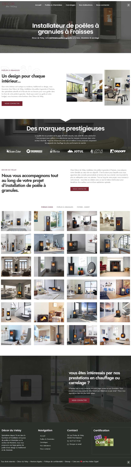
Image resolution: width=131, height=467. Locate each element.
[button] (12, 103)
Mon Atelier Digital (91, 461)
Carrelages (70, 5)
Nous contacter (102, 5)
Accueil (38, 5)
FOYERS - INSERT (83, 207)
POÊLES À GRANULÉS (65, 207)
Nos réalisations (86, 5)
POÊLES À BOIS (47, 207)
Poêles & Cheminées (53, 5)
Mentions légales (36, 461)
